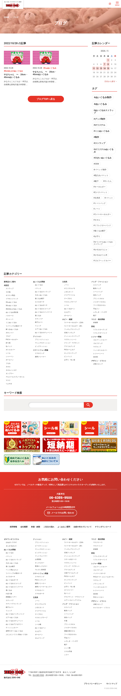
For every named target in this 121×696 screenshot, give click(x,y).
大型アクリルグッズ (71, 573)
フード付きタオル (99, 305)
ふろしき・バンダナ (100, 312)
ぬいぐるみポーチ (41, 305)
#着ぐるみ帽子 (99, 231)
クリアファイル (69, 295)
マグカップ (97, 347)
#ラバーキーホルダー (102, 214)
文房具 (64, 282)
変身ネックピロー (41, 566)
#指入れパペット (101, 175)
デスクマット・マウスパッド (74, 597)
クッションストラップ (72, 336)
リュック (38, 326)
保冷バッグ (97, 295)
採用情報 (13, 527)
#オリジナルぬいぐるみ (104, 150)
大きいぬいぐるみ (41, 295)
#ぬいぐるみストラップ (104, 111)
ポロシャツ (10, 333)
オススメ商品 (10, 295)
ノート (66, 285)
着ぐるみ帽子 (39, 298)
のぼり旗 (9, 594)
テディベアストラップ (13, 604)
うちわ (8, 363)
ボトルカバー (10, 350)
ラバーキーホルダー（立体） (74, 322)
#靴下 (96, 181)
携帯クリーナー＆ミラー (43, 587)
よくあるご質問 (63, 527)
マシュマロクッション (42, 343)
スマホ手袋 (68, 651)
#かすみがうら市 (100, 255)
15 (108, 68)
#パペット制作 (100, 169)
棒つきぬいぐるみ (12, 329)
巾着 (65, 621)
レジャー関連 (96, 337)
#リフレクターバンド (102, 225)
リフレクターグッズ (100, 329)
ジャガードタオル (99, 302)
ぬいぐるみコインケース (43, 312)
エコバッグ (97, 285)
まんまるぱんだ (11, 546)
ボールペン (10, 360)
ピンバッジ (68, 356)
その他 (8, 292)
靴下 (94, 315)
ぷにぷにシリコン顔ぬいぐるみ (17, 634)
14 (104, 68)
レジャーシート (98, 353)
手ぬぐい (96, 309)
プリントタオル (98, 298)
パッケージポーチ (99, 573)
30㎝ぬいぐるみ (11, 305)
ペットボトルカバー (100, 350)
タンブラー (10, 373)
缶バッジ (9, 346)
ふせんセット (68, 292)
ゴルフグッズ (98, 343)
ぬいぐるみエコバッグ (42, 309)
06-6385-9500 (60, 498)
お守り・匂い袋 (69, 360)
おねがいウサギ (11, 542)
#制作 (96, 137)
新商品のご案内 (10, 282)
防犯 (93, 326)
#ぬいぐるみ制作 (103, 97)
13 (101, 68)
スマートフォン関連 (40, 350)
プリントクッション (42, 339)
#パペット (108, 198)
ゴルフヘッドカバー (100, 340)
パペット (38, 288)
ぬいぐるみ (39, 285)
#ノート (96, 209)
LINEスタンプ (98, 364)
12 (97, 68)
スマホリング (39, 353)
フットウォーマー (41, 556)
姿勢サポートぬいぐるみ (14, 631)
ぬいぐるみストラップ (42, 292)
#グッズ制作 (99, 119)
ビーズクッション (41, 546)
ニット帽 (67, 648)
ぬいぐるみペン (69, 309)
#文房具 (96, 198)
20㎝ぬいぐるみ (11, 302)
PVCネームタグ (69, 350)
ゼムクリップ (39, 638)
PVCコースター (98, 597)
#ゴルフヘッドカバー (102, 261)
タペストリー (68, 590)
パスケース (10, 316)
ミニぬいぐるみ (11, 322)
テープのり (68, 298)
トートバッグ (98, 292)
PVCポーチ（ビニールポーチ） (104, 577)
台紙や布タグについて (82, 527)
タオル (8, 367)
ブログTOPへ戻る (46, 99)
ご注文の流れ (48, 527)
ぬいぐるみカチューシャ (43, 332)
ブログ (15, 17)
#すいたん (107, 181)
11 (94, 68)
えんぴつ (67, 312)
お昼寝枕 (38, 559)
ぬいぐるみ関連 (39, 282)
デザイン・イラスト (98, 361)
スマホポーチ (39, 594)
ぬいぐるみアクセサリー (14, 624)
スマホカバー (39, 590)
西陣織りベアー (11, 597)
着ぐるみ (38, 315)
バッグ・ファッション (99, 282)
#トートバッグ (99, 203)
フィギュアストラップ (72, 329)
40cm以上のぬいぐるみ (14, 309)
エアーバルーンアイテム (72, 600)
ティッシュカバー (12, 628)
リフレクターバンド (100, 333)
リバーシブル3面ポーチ (14, 573)
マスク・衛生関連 (98, 319)
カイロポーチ (39, 302)
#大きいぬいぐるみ (102, 158)
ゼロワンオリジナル (11, 539)
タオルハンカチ (11, 370)
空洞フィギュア (69, 333)
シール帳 (38, 624)
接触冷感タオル (69, 631)
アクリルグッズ (69, 346)
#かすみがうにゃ (100, 250)
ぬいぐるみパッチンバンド (15, 614)
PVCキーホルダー (12, 339)
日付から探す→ (110, 81)
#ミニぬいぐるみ (101, 131)
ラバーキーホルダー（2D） (73, 326)
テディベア (39, 319)
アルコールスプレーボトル (15, 377)
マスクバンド (98, 546)
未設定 (6, 285)
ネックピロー (39, 563)
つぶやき (9, 384)
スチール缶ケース (70, 559)
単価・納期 (35, 527)
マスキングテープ (70, 302)
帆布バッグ (97, 288)
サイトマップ (111, 684)
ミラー (66, 655)
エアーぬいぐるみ (41, 329)
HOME (6, 17)
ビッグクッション (41, 346)
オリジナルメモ (69, 288)
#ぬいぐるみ (100, 104)
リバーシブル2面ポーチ (14, 326)
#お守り (96, 236)
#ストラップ (99, 143)
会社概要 (24, 527)
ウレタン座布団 (40, 570)
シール (8, 353)
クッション (37, 336)
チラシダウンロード (103, 527)
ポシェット (10, 319)
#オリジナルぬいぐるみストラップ (103, 243)
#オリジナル (99, 125)
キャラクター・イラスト (101, 608)
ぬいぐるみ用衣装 (12, 312)
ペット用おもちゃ (12, 570)
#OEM (96, 164)
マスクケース (98, 542)
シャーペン (10, 356)
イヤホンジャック (12, 299)
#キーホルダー (99, 187)
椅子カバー (39, 322)
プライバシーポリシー (93, 684)
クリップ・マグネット (72, 343)
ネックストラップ (70, 353)
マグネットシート (70, 339)
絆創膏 (95, 322)
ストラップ (10, 288)
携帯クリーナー (40, 357)
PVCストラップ (40, 580)
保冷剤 (95, 357)
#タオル (96, 220)
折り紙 (8, 343)
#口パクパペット (100, 192)
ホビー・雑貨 (67, 319)
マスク (8, 380)
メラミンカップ (98, 584)
